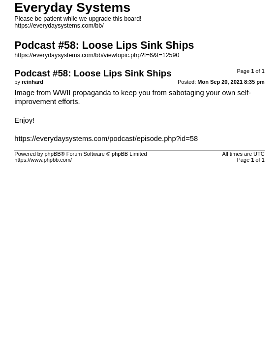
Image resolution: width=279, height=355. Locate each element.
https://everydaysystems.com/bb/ (58, 25)
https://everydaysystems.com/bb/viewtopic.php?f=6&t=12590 (96, 55)
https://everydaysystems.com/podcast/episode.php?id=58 (106, 138)
